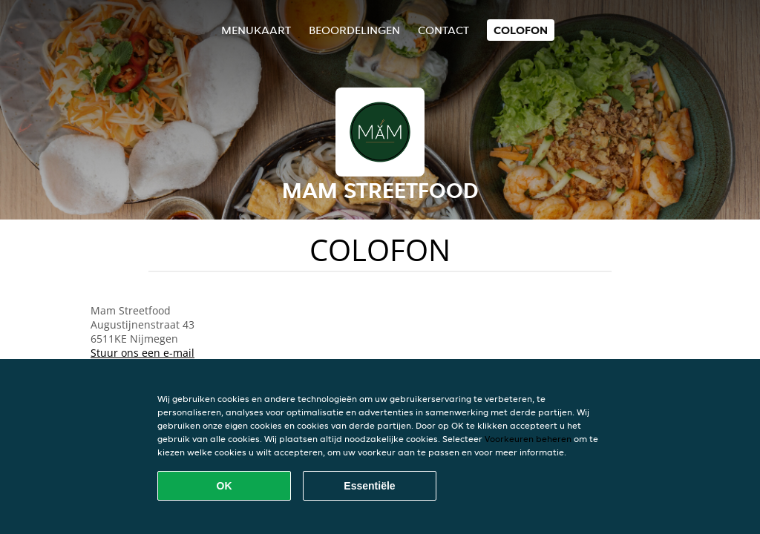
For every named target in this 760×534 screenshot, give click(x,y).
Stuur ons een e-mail (142, 353)
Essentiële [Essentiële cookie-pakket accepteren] (369, 486)
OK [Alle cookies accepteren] (224, 486)
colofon (521, 30)
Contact (443, 30)
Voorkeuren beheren (528, 438)
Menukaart (256, 30)
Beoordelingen (354, 30)
